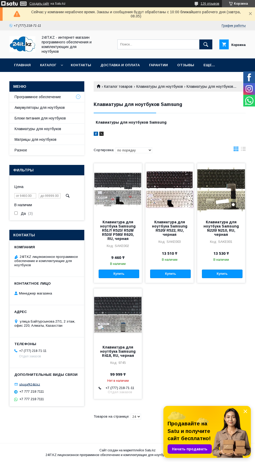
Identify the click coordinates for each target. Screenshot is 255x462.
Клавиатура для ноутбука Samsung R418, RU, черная (118, 351)
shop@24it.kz (29, 384)
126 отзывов (210, 3)
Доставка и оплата (120, 65)
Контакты (81, 65)
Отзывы (185, 65)
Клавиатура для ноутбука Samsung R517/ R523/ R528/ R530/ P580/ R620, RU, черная (118, 230)
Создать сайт (39, 3)
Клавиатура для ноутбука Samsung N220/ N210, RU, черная (221, 228)
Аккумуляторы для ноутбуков (40, 107)
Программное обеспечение (38, 97)
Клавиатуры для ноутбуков (159, 86)
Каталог (48, 65)
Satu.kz (150, 450)
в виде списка (243, 150)
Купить (118, 274)
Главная (22, 65)
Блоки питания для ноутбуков (40, 118)
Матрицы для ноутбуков (35, 139)
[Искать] (205, 44)
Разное (21, 150)
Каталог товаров (118, 86)
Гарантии (158, 65)
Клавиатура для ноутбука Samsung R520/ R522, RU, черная (169, 228)
